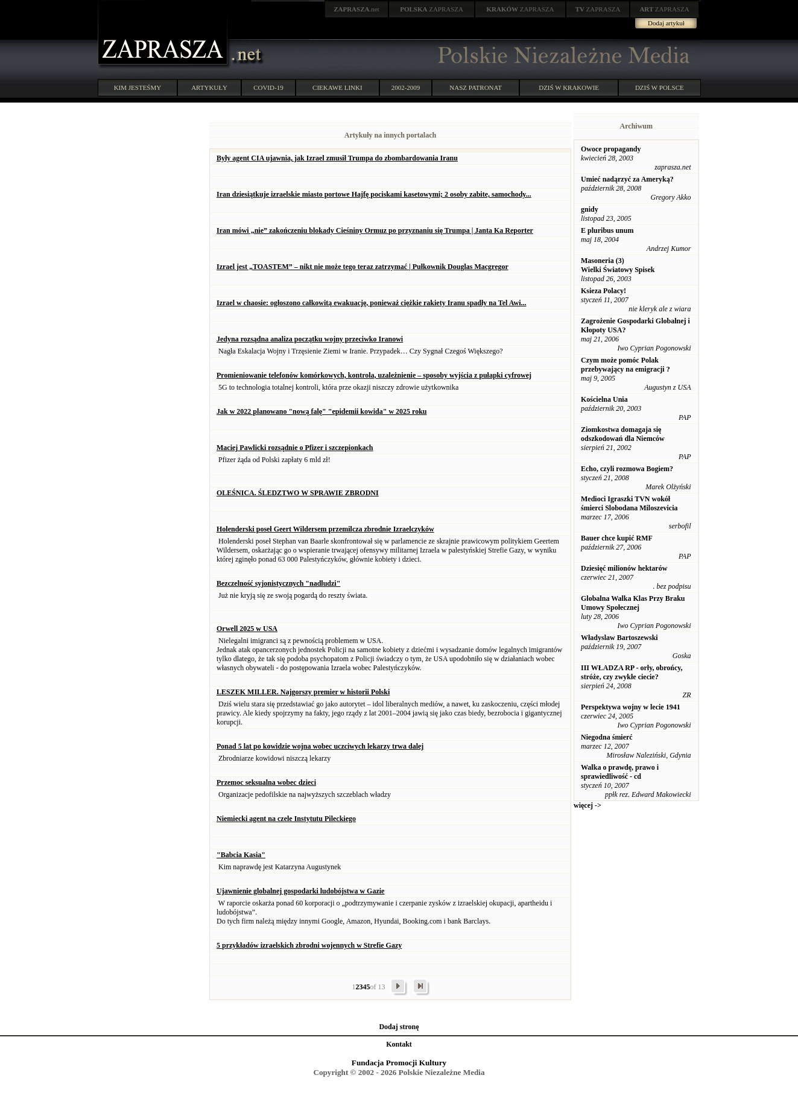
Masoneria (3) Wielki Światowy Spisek (617, 265)
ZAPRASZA (431, 9)
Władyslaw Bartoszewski (619, 637)
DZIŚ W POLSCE (659, 87)
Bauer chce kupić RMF (617, 538)
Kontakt (399, 1044)
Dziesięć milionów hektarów (624, 568)
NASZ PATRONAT (475, 87)
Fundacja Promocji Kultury (399, 1062)
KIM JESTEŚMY (138, 87)
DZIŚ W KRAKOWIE (569, 87)
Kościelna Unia (604, 399)
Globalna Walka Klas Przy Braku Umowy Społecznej (633, 603)
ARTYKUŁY (209, 87)
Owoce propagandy (611, 149)
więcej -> (587, 805)
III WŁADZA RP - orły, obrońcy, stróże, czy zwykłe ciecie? (632, 672)
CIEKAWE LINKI (337, 87)
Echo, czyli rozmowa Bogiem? (627, 468)
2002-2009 (405, 87)
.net (356, 9)
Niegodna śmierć (607, 737)
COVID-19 (268, 87)
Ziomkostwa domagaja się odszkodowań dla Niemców (623, 434)
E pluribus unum (607, 230)
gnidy (589, 209)
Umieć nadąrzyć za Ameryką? (627, 179)
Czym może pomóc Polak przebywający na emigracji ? (625, 364)
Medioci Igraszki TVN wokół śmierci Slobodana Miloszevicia (629, 503)
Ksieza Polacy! (603, 291)
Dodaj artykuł (666, 23)
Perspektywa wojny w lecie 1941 (630, 707)
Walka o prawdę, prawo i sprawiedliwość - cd (620, 772)
